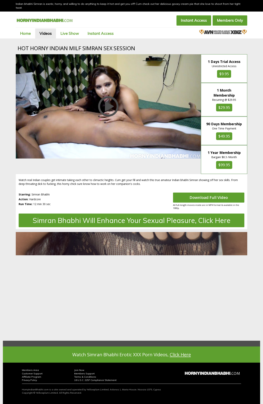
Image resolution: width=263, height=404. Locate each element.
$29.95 (224, 107)
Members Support (84, 373)
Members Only (230, 20)
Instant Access (194, 20)
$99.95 (224, 164)
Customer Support (32, 373)
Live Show (69, 33)
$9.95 (224, 73)
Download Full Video (209, 197)
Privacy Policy (29, 380)
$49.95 (224, 136)
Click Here (180, 354)
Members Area (30, 370)
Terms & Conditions (85, 376)
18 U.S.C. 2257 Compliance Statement (95, 380)
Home (25, 33)
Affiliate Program (31, 376)
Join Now (79, 370)
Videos (45, 33)
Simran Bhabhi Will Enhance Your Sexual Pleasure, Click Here (132, 220)
